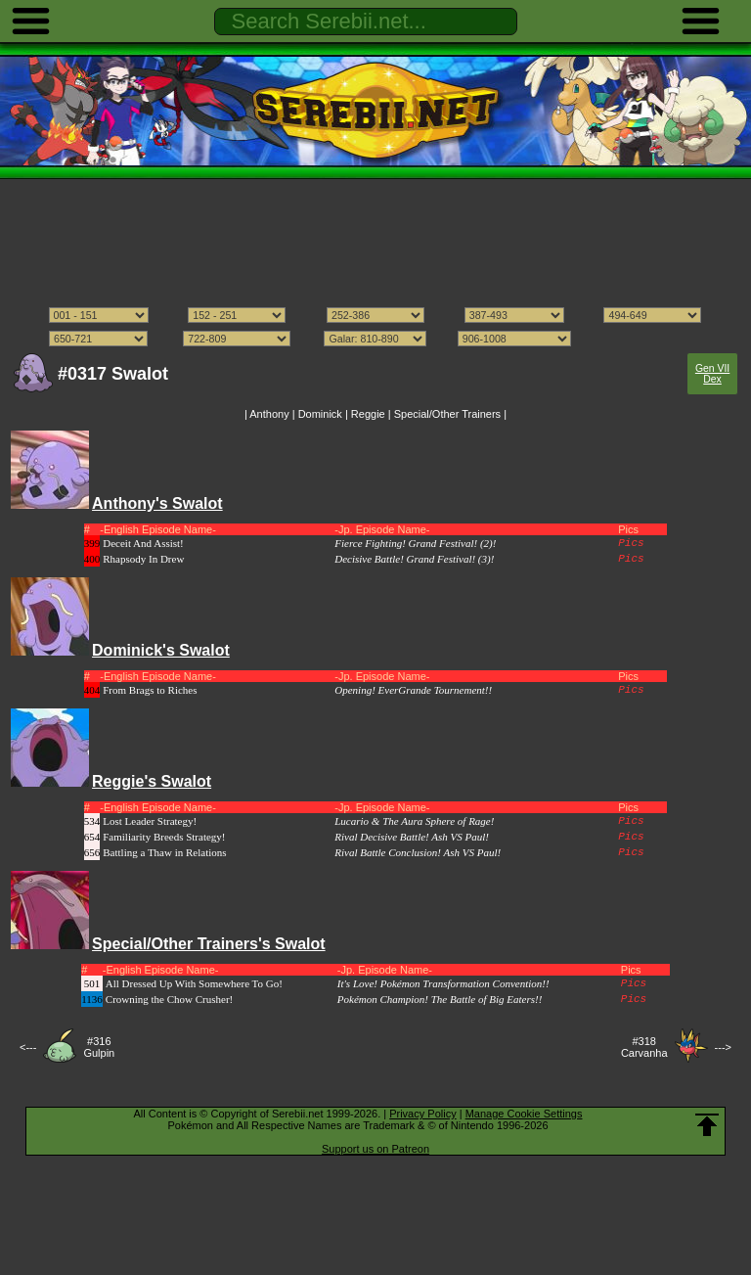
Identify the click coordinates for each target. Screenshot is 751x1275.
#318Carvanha (644, 1047)
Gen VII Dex (712, 374)
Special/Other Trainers (447, 414)
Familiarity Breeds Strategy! (164, 836)
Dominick (320, 414)
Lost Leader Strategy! (150, 821)
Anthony (268, 414)
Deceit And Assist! (143, 543)
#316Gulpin (98, 1047)
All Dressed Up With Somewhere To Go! (194, 983)
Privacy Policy (422, 1113)
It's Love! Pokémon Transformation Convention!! (443, 983)
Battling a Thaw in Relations (164, 852)
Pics (630, 543)
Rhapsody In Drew (143, 559)
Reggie (368, 414)
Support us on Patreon (375, 1149)
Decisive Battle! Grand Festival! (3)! (414, 559)
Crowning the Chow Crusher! (169, 999)
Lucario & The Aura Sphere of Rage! (414, 821)
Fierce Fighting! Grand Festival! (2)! (415, 543)
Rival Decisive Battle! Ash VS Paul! (411, 836)
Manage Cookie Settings (524, 1113)
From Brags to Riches (150, 690)
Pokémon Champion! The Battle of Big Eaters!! (440, 999)
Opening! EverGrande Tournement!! (413, 690)
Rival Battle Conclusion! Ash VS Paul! (417, 852)
